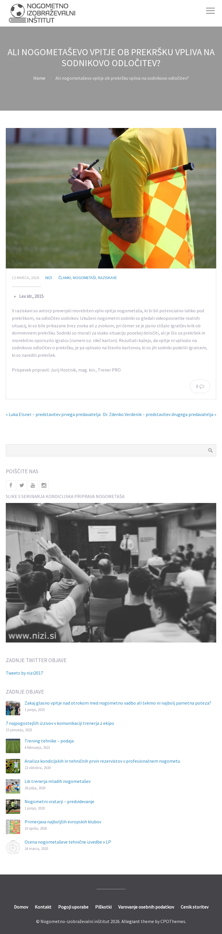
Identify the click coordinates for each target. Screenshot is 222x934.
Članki (64, 277)
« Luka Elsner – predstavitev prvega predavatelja (53, 414)
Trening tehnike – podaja (49, 741)
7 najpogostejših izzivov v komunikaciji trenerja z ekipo (60, 723)
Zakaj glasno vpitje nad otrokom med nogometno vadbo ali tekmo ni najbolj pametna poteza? (118, 703)
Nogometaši (84, 277)
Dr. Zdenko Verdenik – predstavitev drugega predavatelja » (159, 414)
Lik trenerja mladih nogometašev (57, 781)
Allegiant (130, 921)
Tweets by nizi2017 (24, 673)
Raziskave (107, 277)
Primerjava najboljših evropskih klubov (63, 822)
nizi (48, 277)
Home (39, 78)
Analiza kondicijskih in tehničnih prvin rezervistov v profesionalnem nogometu (102, 761)
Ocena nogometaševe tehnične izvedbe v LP (68, 842)
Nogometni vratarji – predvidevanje (59, 801)
